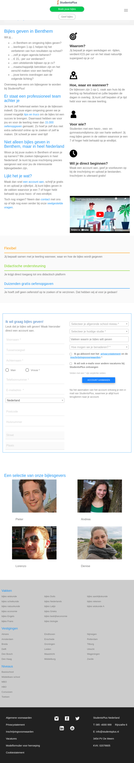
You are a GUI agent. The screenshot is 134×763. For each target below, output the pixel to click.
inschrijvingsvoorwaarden (85, 357)
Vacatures (11, 738)
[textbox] (99, 324)
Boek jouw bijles (67, 9)
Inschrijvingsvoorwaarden (20, 731)
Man (13, 370)
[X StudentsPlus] (77, 718)
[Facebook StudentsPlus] (67, 718)
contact (45, 199)
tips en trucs (31, 114)
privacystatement (111, 353)
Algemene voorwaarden (19, 717)
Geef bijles (67, 16)
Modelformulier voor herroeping (23, 745)
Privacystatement (15, 724)
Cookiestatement (15, 752)
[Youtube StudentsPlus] (72, 728)
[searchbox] (99, 339)
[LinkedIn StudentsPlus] (62, 728)
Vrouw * (35, 370)
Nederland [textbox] (13, 400)
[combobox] (34, 400)
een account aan (33, 181)
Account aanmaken (98, 380)
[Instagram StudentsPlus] (56, 718)
